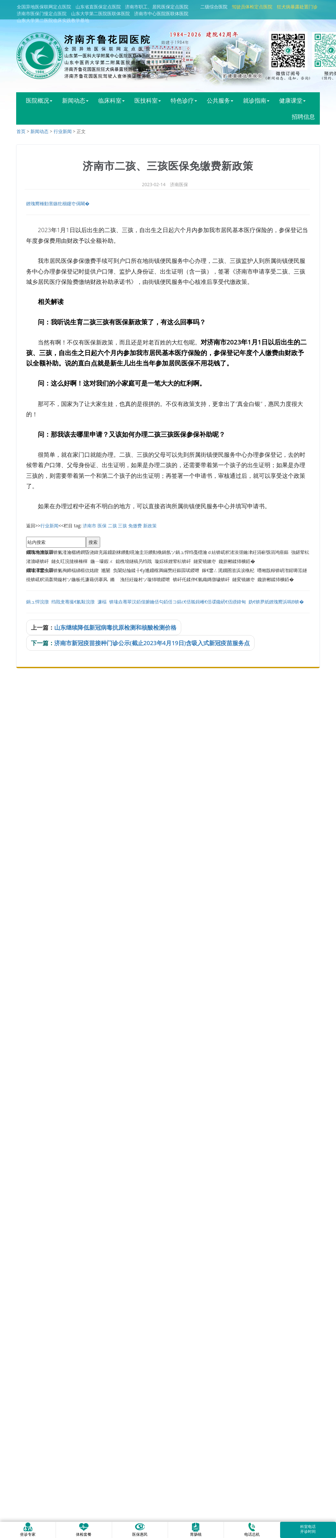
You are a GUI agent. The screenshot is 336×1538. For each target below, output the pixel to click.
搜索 (93, 542)
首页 (21, 131)
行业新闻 (63, 131)
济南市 (89, 525)
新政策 (150, 525)
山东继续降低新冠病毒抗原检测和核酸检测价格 (115, 627)
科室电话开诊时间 (308, 1529)
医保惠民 (140, 1529)
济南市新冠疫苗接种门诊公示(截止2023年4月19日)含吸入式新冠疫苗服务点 (152, 643)
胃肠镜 (196, 1529)
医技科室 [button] (147, 100)
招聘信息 (303, 116)
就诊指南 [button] (256, 100)
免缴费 (135, 525)
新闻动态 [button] (75, 100)
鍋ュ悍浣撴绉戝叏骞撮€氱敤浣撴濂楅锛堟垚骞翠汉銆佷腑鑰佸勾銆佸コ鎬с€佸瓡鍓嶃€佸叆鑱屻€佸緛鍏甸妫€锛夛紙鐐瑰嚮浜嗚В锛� (165, 602)
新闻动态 (39, 131)
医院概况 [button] (39, 100)
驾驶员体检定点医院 (252, 7)
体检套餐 (83, 1529)
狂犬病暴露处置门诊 (297, 7)
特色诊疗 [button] (184, 100)
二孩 (112, 525)
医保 (102, 525)
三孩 (122, 525)
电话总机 (252, 1529)
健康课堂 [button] (292, 100)
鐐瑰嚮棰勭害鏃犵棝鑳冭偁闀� (57, 203)
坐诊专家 (28, 1529)
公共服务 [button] (220, 100)
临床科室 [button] (111, 100)
